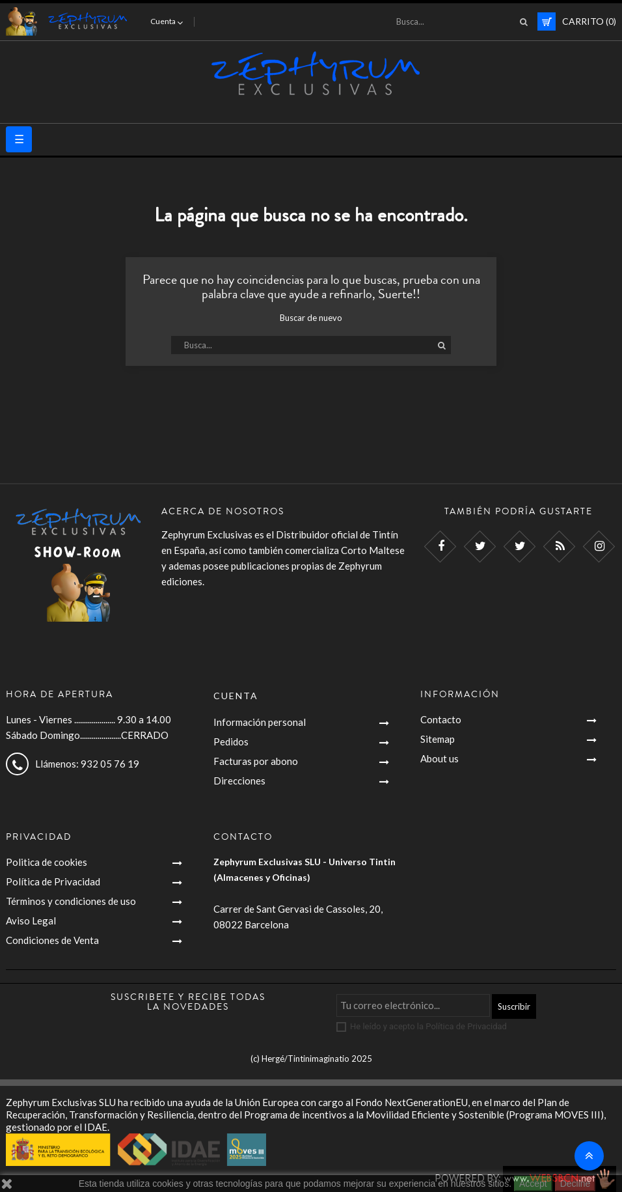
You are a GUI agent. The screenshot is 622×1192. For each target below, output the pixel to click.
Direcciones (239, 780)
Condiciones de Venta (52, 940)
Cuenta (235, 695)
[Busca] (458, 21)
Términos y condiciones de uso (71, 901)
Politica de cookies (46, 862)
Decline (575, 1183)
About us (439, 758)
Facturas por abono (255, 761)
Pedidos (231, 741)
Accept (533, 1183)
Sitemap (437, 739)
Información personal (259, 722)
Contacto (440, 719)
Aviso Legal (31, 920)
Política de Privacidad (53, 881)
